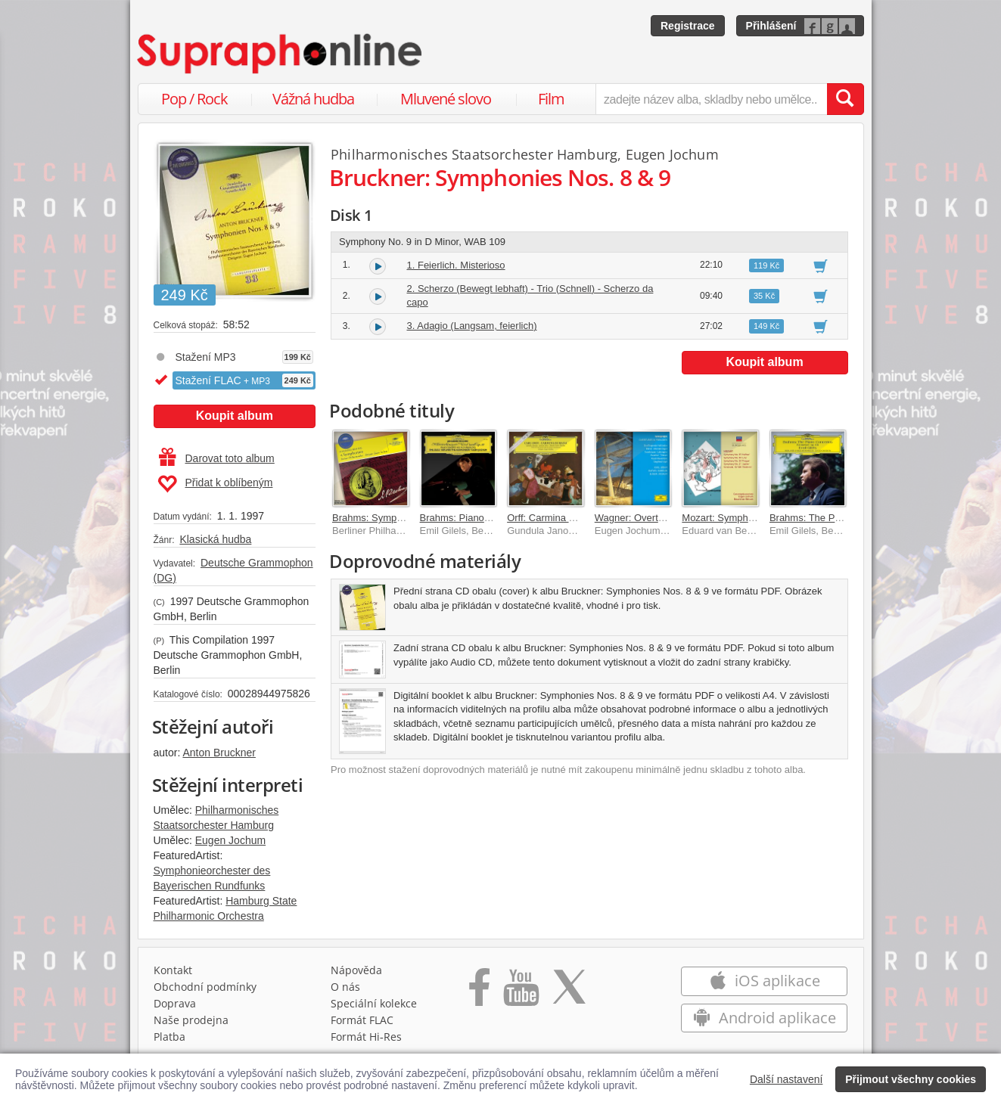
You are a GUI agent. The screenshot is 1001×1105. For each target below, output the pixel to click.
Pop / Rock (194, 98)
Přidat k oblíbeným (215, 484)
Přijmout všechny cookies (910, 1079)
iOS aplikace (764, 980)
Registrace (688, 26)
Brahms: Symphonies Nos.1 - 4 (400, 517)
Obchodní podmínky (205, 986)
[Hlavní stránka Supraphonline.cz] (280, 53)
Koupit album (234, 415)
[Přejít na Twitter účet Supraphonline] (569, 992)
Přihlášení (771, 26)
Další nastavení (786, 1079)
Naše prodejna (191, 1020)
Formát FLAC (362, 1020)
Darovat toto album (217, 458)
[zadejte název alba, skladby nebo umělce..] (710, 99)
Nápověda (356, 970)
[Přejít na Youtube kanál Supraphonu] (520, 992)
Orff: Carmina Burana (553, 517)
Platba (169, 1036)
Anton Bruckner (219, 752)
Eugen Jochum (230, 840)
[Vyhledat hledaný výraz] (845, 99)
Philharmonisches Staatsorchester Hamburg (474, 154)
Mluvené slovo (445, 98)
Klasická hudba (215, 539)
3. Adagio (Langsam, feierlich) (472, 325)
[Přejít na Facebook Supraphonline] (479, 992)
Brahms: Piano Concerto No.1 (485, 517)
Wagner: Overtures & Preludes (662, 517)
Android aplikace (764, 1017)
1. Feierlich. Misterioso (456, 265)
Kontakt (173, 970)
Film (551, 98)
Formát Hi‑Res (366, 1036)
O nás (345, 986)
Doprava (175, 1003)
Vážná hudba (313, 98)
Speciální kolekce (374, 1003)
